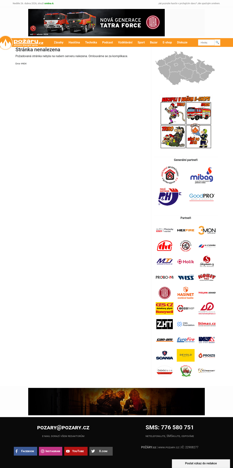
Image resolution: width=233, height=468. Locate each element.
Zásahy (58, 42)
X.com (103, 451)
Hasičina (74, 42)
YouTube (78, 451)
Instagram (53, 451)
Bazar (153, 42)
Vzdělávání (125, 42)
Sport (141, 42)
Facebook (27, 451)
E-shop (167, 42)
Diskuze (182, 42)
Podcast (107, 42)
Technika (91, 42)
